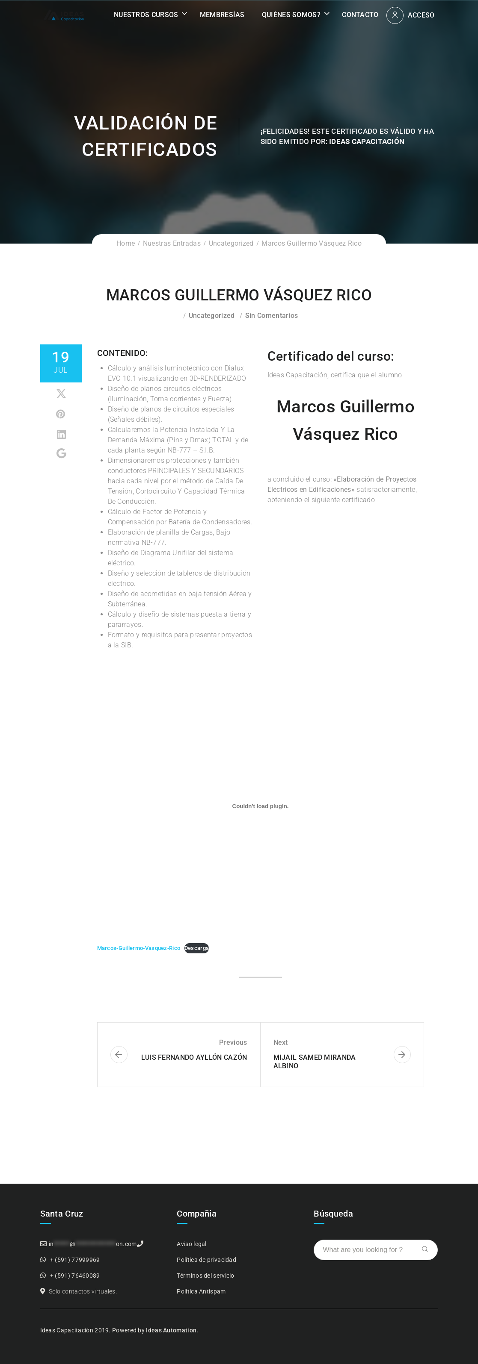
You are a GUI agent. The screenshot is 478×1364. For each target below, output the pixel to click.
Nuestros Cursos (146, 15)
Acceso (421, 15)
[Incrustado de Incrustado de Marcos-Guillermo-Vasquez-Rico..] (260, 806)
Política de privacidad (206, 1259)
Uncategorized (231, 243)
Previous (233, 1042)
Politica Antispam (201, 1291)
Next (280, 1042)
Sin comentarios (271, 316)
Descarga (196, 948)
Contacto (360, 15)
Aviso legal (191, 1244)
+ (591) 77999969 (75, 1259)
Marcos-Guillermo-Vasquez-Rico (139, 948)
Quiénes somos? (291, 15)
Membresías (222, 15)
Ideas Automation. (172, 1330)
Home (125, 243)
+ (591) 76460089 (75, 1275)
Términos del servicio (205, 1275)
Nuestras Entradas (172, 243)
